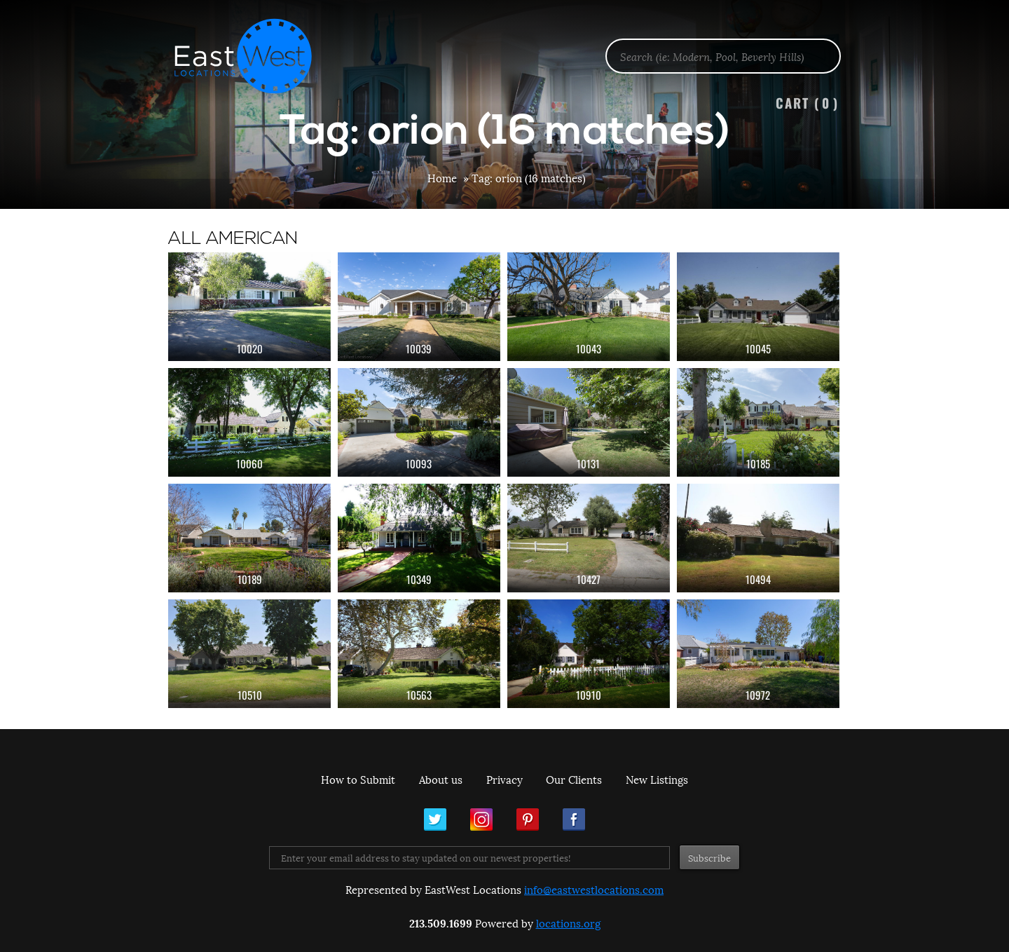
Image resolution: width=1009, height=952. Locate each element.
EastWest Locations (252, 56)
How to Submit (358, 778)
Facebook (574, 819)
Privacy (504, 778)
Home (442, 177)
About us (440, 778)
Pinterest (527, 819)
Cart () (807, 102)
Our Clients (574, 778)
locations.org (568, 922)
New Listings (657, 778)
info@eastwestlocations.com (594, 888)
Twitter (435, 819)
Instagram (481, 819)
